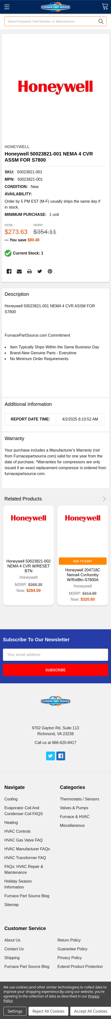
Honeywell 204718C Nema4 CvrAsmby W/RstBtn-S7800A (82, 575)
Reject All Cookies (48, 1011)
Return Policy (69, 940)
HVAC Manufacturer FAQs (27, 849)
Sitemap (11, 905)
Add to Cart (82, 561)
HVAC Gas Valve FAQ (23, 840)
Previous (97, 499)
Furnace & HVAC (75, 817)
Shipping (12, 958)
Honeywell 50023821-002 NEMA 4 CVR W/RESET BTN (28, 566)
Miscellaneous (72, 825)
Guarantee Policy (73, 949)
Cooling (11, 799)
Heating (11, 822)
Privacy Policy (70, 958)
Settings (15, 1011)
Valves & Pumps (74, 808)
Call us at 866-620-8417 (55, 743)
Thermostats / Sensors (79, 799)
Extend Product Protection (80, 966)
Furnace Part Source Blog (26, 896)
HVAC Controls (17, 831)
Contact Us (14, 949)
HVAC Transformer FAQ (25, 858)
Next (104, 499)
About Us (12, 940)
